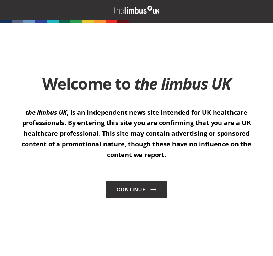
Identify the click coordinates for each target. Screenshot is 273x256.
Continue (131, 189)
